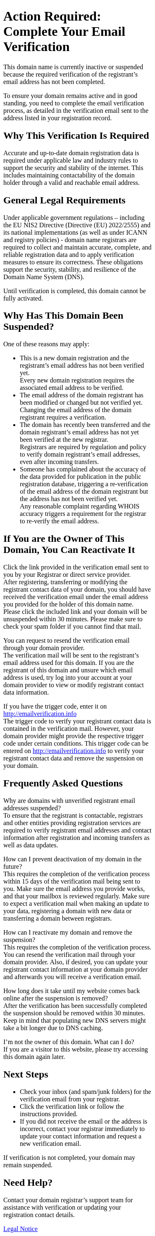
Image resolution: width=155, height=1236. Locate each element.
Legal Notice (20, 1228)
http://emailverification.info (39, 713)
